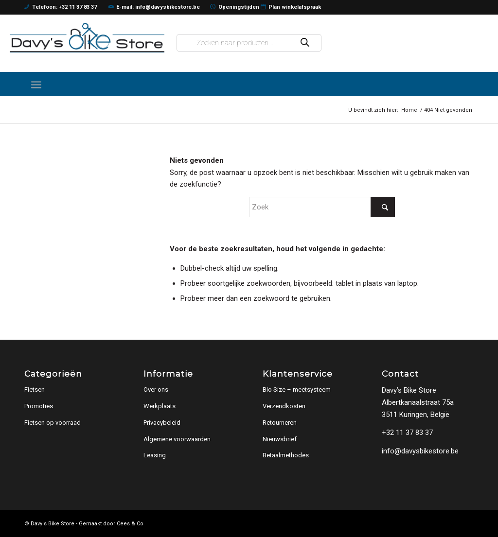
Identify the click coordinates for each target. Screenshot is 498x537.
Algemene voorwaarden (177, 439)
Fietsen (34, 389)
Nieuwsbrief (280, 439)
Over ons (155, 389)
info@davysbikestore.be (420, 451)
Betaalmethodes (286, 455)
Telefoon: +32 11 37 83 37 (60, 7)
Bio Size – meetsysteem (297, 389)
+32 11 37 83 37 (407, 432)
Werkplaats (159, 406)
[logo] (87, 37)
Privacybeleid (161, 422)
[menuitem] (36, 84)
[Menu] (36, 84)
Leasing (154, 455)
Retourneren (280, 422)
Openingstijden (234, 7)
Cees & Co (130, 523)
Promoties (38, 406)
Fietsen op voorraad (52, 422)
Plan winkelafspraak (291, 7)
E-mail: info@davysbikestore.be (154, 7)
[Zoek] (322, 207)
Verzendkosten (284, 406)
